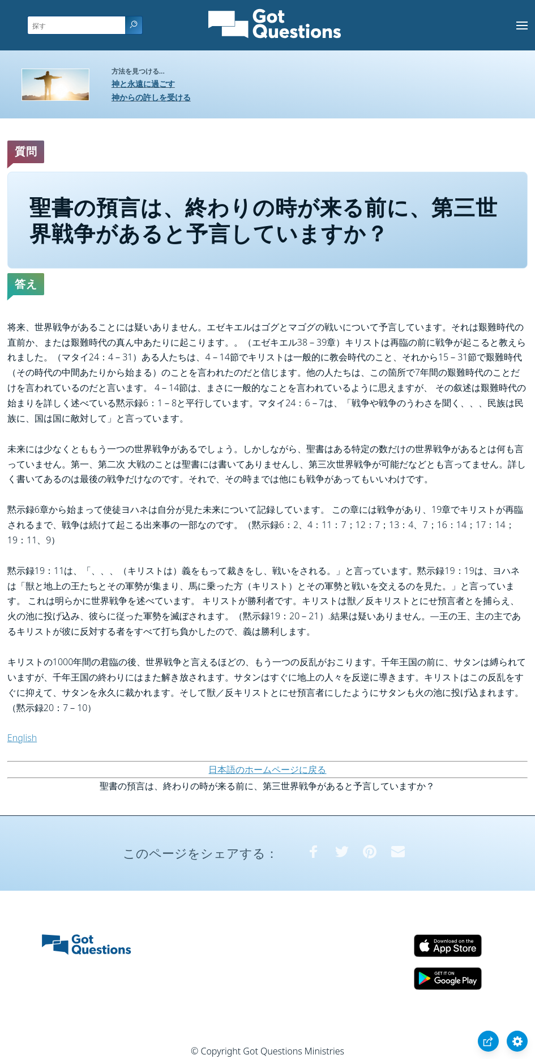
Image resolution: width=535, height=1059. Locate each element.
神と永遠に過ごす (143, 83)
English (22, 737)
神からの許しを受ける (151, 97)
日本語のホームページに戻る (267, 769)
